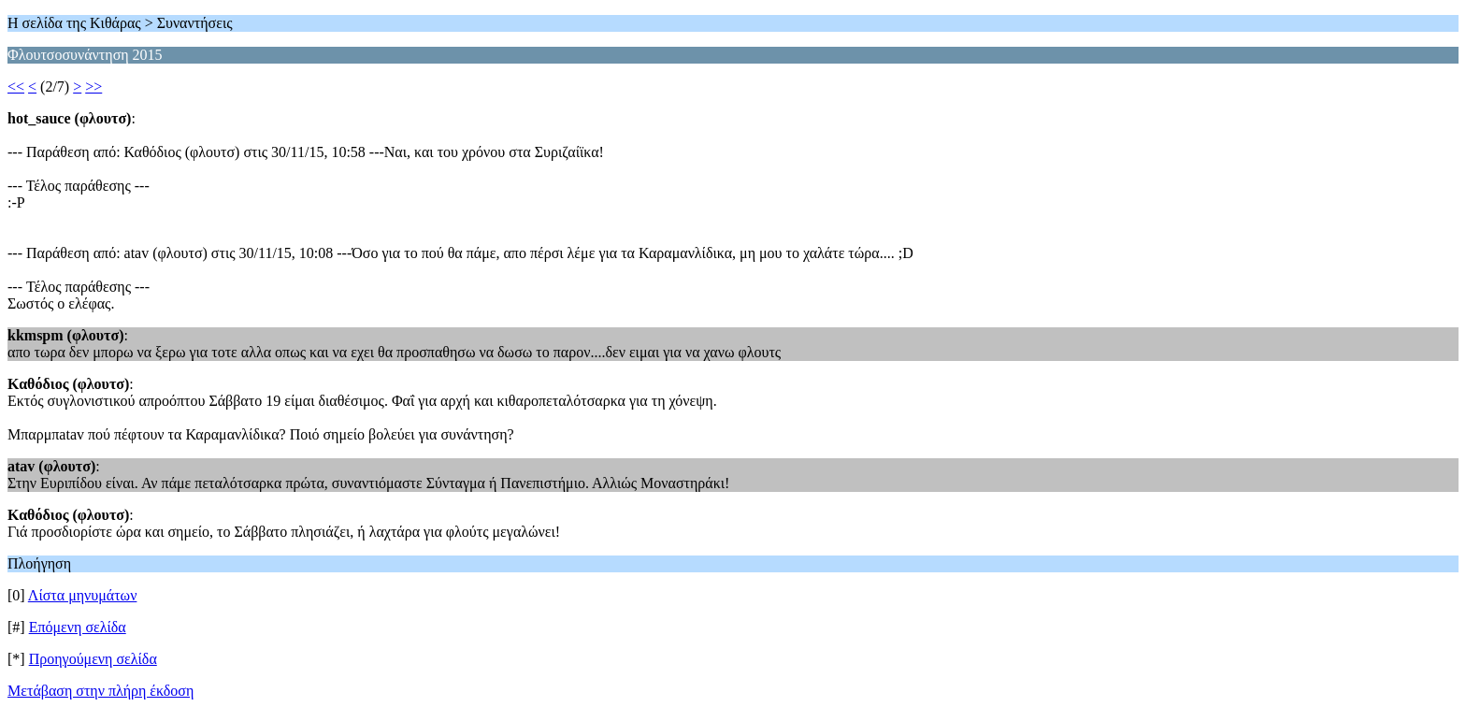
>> (93, 86)
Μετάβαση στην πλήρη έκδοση (100, 691)
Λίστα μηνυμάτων (82, 595)
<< (15, 86)
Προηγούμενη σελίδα (93, 659)
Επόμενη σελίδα (77, 627)
